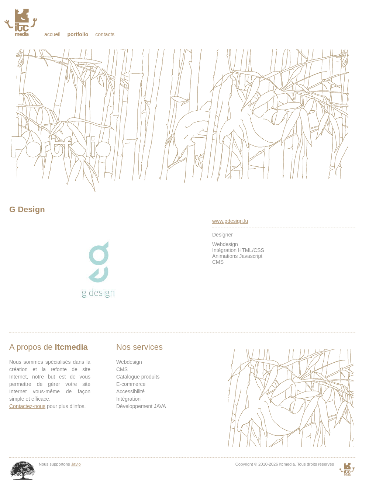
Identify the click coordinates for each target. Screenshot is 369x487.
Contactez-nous (27, 406)
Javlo (76, 464)
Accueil (52, 34)
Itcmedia (21, 22)
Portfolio (77, 34)
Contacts (104, 34)
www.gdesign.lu (230, 221)
